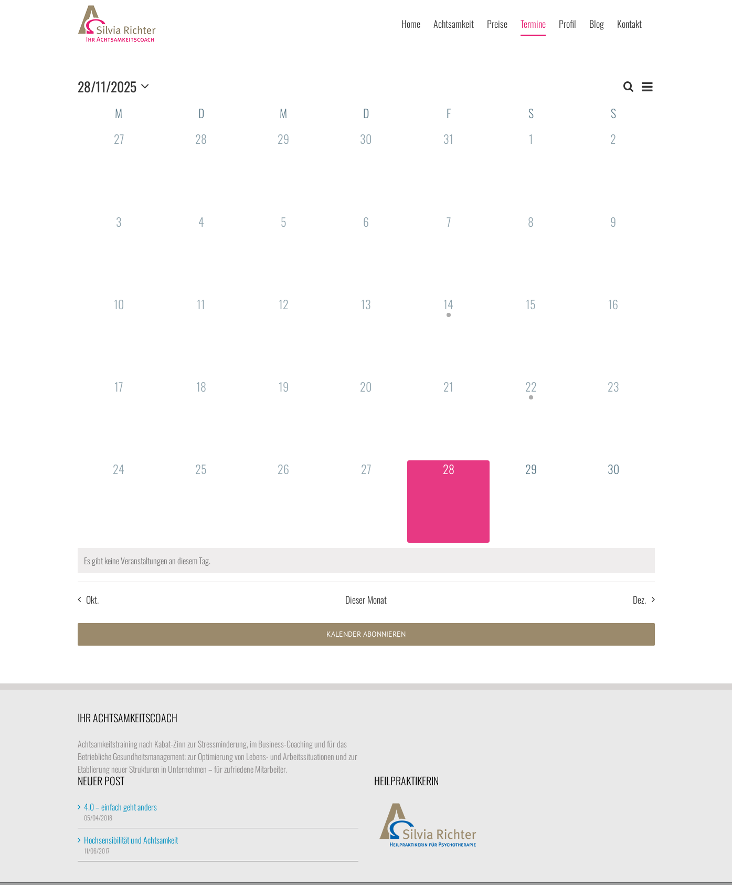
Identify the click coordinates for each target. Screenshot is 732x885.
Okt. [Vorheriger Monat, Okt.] (92, 599)
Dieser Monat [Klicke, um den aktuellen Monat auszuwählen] (366, 599)
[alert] (366, 560)
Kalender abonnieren (366, 634)
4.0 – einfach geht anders (120, 806)
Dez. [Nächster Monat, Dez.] (639, 599)
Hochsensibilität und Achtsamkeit (131, 840)
